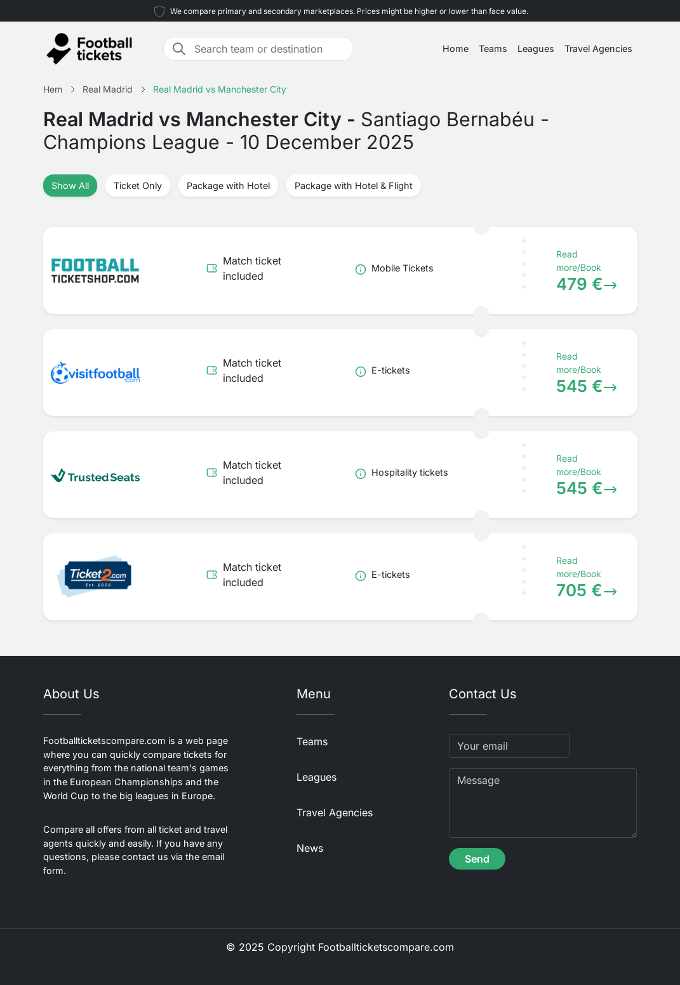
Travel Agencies (598, 48)
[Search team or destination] (270, 48)
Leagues (535, 48)
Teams (493, 48)
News (310, 848)
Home (456, 48)
